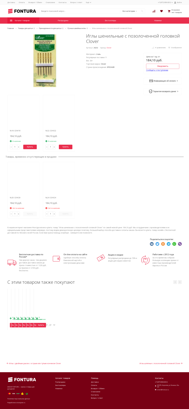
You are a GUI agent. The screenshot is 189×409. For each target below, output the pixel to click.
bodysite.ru (21, 402)
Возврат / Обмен (35, 2)
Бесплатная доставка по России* (31, 255)
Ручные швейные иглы (77, 28)
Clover (108, 48)
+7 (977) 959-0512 (161, 382)
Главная (10, 28)
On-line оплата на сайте (75, 254)
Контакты (63, 2)
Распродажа (63, 20)
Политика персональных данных (18, 399)
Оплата (22, 2)
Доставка (11, 2)
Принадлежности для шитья (50, 28)
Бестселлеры (110, 20)
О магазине (50, 2)
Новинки (158, 20)
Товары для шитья (25, 28)
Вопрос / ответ (76, 2)
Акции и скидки (115, 254)
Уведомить (162, 66)
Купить (30, 147)
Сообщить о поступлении (157, 70)
